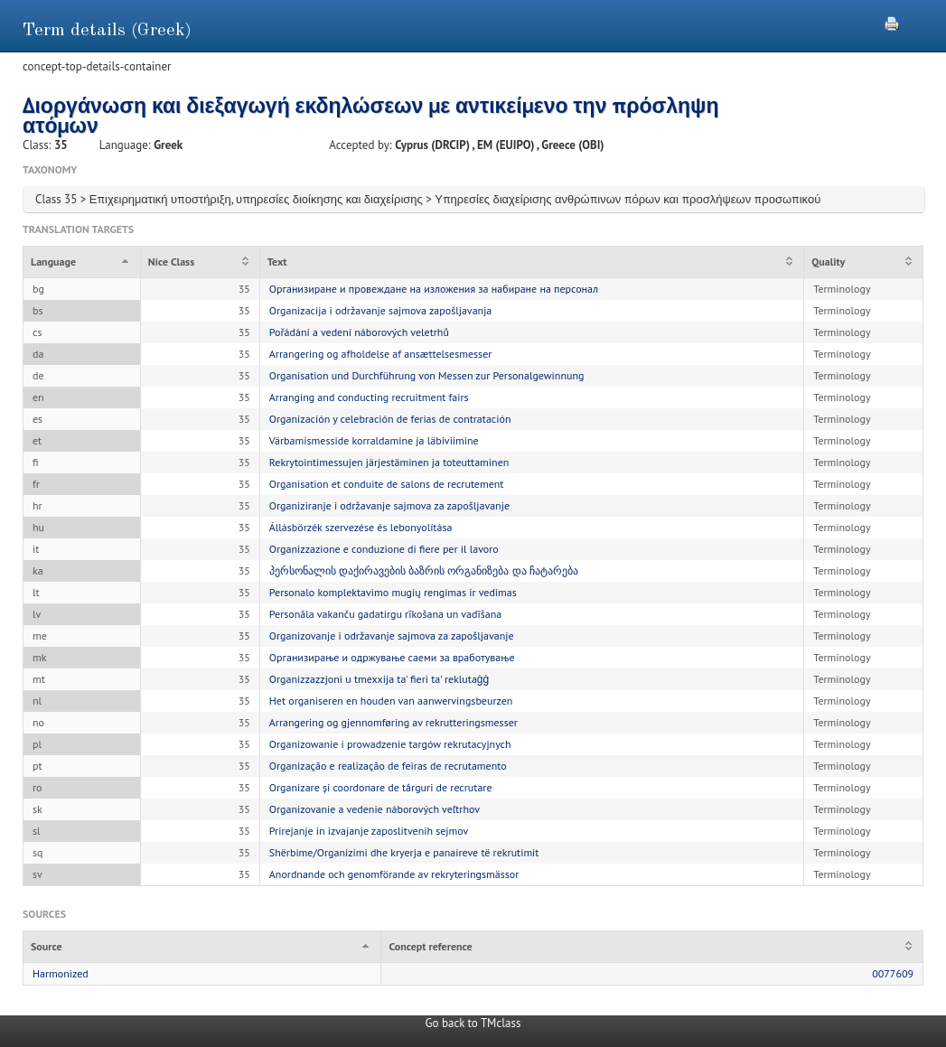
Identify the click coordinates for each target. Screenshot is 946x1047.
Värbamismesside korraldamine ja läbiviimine (374, 440)
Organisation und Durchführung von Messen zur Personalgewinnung (427, 375)
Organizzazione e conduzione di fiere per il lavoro (384, 549)
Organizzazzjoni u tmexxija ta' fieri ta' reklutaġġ (379, 679)
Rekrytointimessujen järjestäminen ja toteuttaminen (389, 462)
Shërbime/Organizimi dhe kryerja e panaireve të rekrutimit (404, 852)
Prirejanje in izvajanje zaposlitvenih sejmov (369, 830)
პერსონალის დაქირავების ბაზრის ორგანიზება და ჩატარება (423, 570)
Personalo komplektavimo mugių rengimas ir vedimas (393, 592)
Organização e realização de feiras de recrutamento (388, 765)
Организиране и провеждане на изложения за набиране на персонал (433, 288)
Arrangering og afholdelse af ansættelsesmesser (380, 353)
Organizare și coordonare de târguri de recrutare (380, 787)
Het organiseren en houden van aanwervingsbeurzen (391, 700)
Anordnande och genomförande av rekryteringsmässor (394, 874)
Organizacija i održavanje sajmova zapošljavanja (380, 310)
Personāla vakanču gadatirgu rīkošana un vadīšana (385, 614)
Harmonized (61, 973)
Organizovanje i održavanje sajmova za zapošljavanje (391, 635)
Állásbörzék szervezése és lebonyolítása (361, 527)
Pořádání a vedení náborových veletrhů (359, 332)
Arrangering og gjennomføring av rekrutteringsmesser (393, 722)
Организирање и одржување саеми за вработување (392, 657)
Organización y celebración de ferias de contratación (390, 418)
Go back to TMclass (473, 1023)
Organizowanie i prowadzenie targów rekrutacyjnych (390, 744)
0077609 (892, 973)
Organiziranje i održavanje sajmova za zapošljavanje (389, 505)
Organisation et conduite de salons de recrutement (386, 484)
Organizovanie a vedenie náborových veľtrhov (374, 809)
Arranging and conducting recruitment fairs (369, 397)
